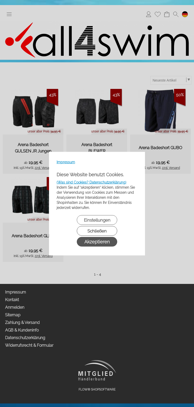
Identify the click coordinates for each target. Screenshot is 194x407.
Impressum (66, 162)
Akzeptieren (97, 241)
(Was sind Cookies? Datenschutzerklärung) (91, 182)
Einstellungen (97, 219)
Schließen (97, 230)
